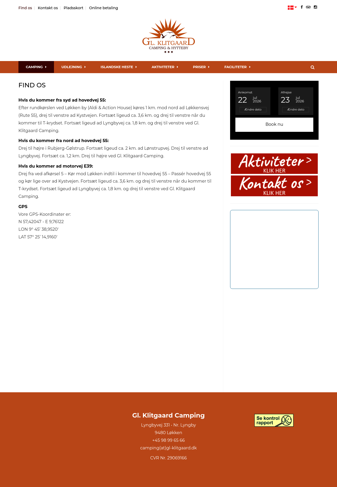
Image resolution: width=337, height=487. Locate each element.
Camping (36, 67)
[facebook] (302, 7)
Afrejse (286, 92)
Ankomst (245, 92)
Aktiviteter (165, 67)
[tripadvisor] (308, 7)
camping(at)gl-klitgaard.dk (168, 447)
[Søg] (313, 67)
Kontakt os (48, 8)
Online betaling (103, 8)
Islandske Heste (119, 67)
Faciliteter (237, 67)
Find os (25, 8)
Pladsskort (73, 8)
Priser (201, 67)
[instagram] (315, 7)
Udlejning (73, 67)
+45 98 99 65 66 (168, 440)
